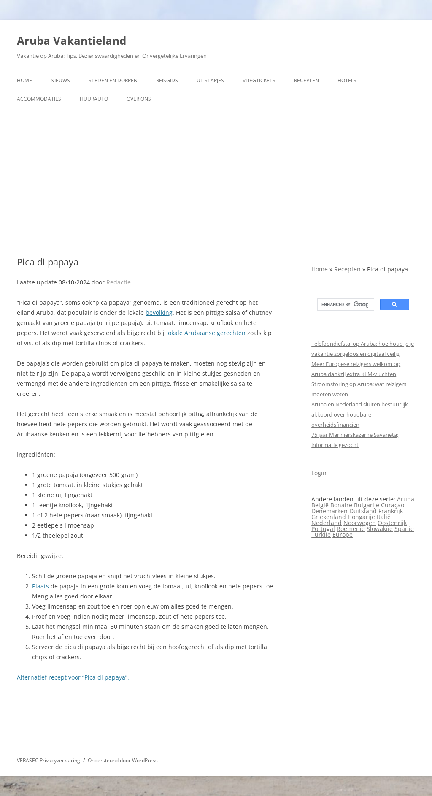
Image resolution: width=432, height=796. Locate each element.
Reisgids (167, 80)
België (320, 505)
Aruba (405, 499)
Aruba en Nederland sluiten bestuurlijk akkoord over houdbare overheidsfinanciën (359, 414)
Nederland (326, 523)
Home (24, 80)
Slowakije (380, 529)
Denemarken (329, 511)
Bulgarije (366, 505)
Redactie (118, 282)
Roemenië (351, 529)
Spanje (404, 529)
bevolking (159, 313)
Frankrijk (390, 511)
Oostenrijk (392, 523)
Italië (384, 517)
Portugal (323, 529)
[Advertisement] (216, 183)
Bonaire (341, 505)
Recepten (306, 80)
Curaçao (392, 505)
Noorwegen (359, 523)
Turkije (321, 535)
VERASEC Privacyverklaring (48, 760)
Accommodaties (39, 99)
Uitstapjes (210, 80)
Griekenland (328, 517)
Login (319, 473)
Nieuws (60, 80)
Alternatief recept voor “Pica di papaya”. (73, 677)
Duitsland (363, 511)
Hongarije (361, 517)
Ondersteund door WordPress (123, 760)
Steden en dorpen (113, 80)
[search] (344, 305)
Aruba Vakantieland (71, 40)
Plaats (40, 586)
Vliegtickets (259, 80)
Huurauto (94, 99)
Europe (342, 535)
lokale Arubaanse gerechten (205, 333)
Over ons (139, 99)
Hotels (347, 80)
